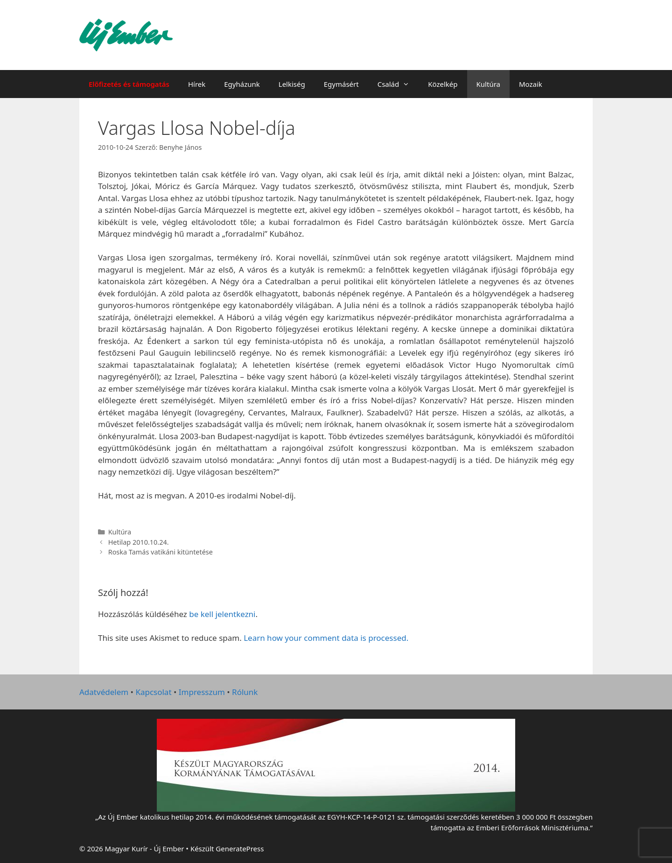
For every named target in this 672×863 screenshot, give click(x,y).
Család (398, 84)
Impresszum (202, 692)
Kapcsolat (153, 692)
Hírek (196, 84)
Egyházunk (242, 84)
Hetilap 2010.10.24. (138, 542)
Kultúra (488, 84)
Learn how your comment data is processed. (326, 637)
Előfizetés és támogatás (129, 84)
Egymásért (341, 84)
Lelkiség (292, 84)
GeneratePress (240, 848)
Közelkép (442, 84)
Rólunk (245, 692)
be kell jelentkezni (222, 614)
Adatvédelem (103, 692)
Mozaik (530, 84)
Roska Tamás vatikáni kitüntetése (160, 551)
